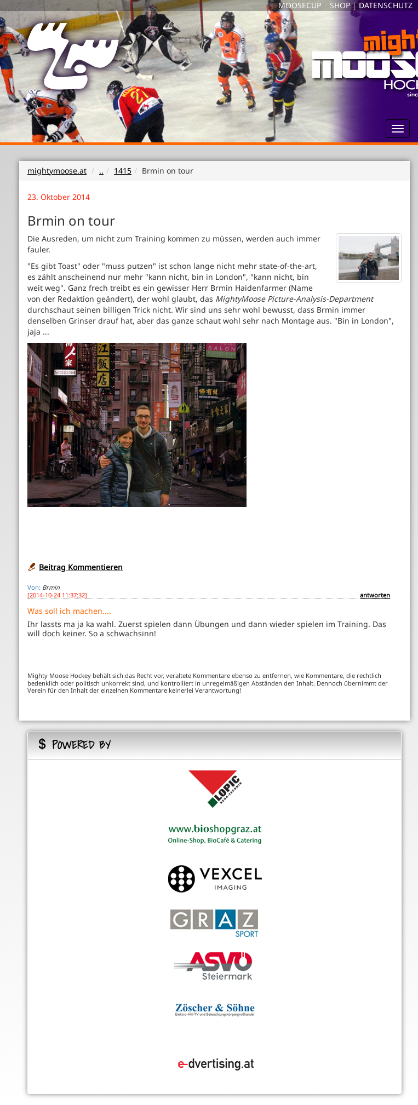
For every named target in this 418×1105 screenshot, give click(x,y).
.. (101, 170)
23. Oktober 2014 (58, 197)
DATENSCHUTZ (386, 5)
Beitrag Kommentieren (81, 567)
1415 (122, 170)
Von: (34, 587)
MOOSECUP (299, 5)
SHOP (340, 5)
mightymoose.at (57, 170)
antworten (375, 595)
